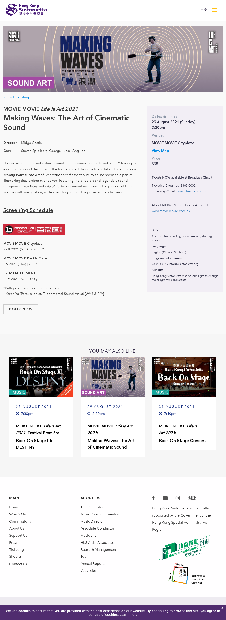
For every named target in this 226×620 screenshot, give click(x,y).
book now (21, 309)
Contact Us (18, 564)
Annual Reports (93, 564)
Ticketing (16, 550)
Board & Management (98, 550)
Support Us (18, 535)
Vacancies (88, 571)
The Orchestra (92, 507)
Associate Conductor (97, 528)
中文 (204, 10)
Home (14, 507)
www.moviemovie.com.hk (171, 211)
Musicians (88, 535)
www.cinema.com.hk (191, 191)
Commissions (20, 521)
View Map (160, 151)
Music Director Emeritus (100, 514)
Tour (84, 557)
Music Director (92, 521)
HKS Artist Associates (97, 542)
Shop (13, 557)
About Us (16, 528)
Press (13, 542)
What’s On (17, 514)
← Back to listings (16, 97)
